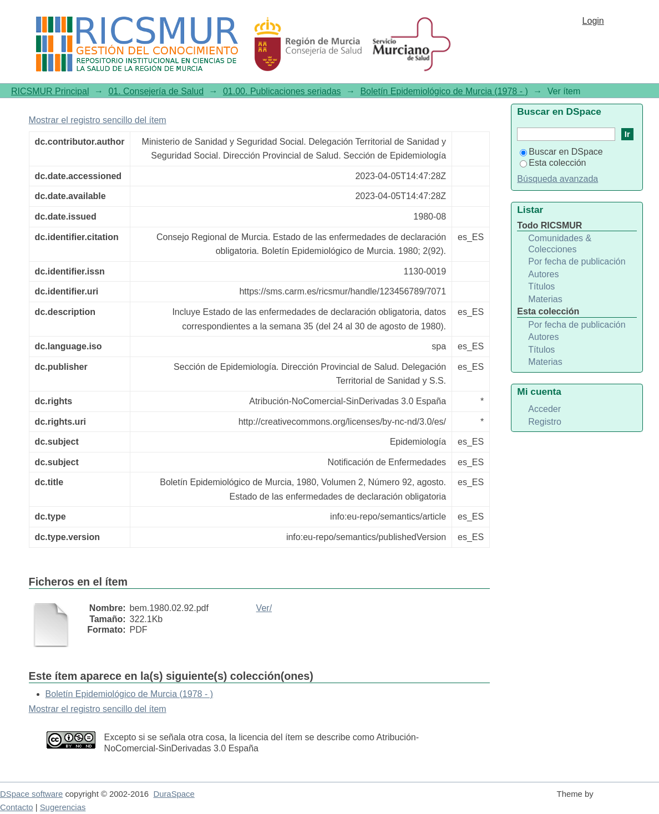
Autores (543, 274)
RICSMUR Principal (50, 91)
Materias (545, 299)
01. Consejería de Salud (156, 91)
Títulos (541, 286)
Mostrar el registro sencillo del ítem (97, 120)
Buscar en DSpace (561, 151)
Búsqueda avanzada (557, 179)
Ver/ (264, 608)
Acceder (544, 409)
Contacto (16, 807)
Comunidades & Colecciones (559, 243)
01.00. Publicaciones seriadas (282, 91)
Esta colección (553, 162)
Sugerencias (63, 807)
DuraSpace (173, 794)
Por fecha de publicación (576, 261)
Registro (544, 421)
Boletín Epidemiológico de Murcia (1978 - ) (444, 91)
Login (593, 21)
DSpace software (31, 794)
